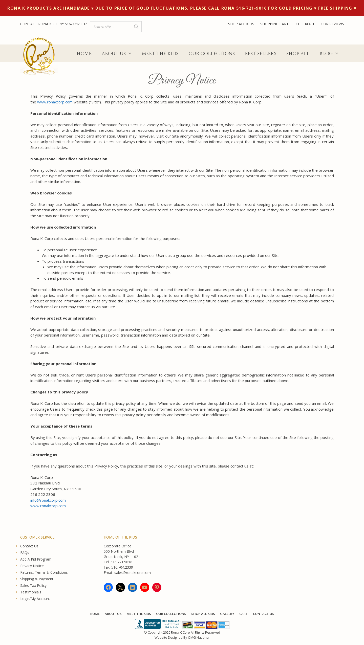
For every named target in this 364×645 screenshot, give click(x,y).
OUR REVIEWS (332, 23)
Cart (243, 613)
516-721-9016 (76, 23)
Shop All (297, 54)
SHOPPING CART (275, 23)
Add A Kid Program (35, 559)
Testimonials (30, 592)
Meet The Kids (160, 54)
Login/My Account (35, 598)
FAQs (24, 552)
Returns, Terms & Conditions (44, 572)
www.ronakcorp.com (55, 101)
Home (84, 54)
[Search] (136, 26)
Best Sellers (260, 54)
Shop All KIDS (203, 613)
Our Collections (211, 54)
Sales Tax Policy (33, 585)
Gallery (227, 613)
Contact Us (29, 546)
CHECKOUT (305, 23)
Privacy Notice (32, 565)
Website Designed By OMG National (182, 637)
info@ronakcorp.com (48, 500)
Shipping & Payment (36, 578)
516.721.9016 (121, 562)
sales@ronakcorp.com (132, 572)
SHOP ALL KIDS (241, 23)
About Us (119, 53)
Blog (331, 53)
